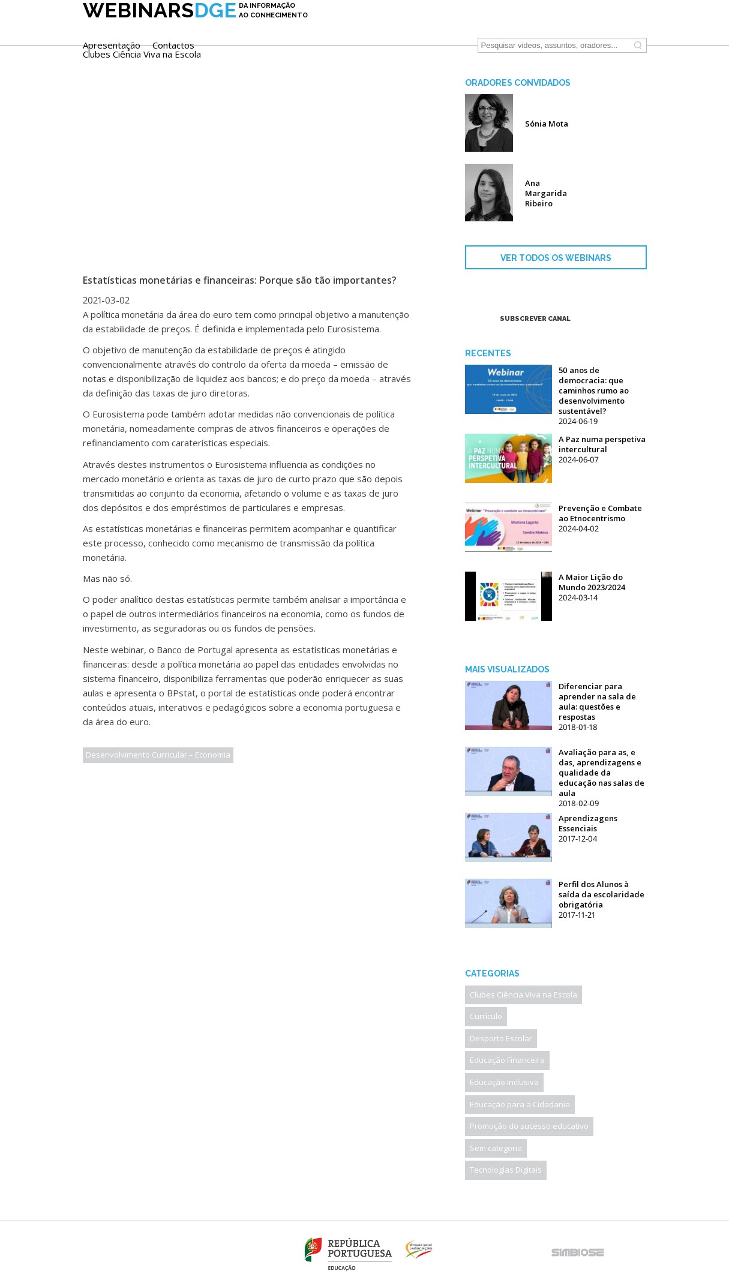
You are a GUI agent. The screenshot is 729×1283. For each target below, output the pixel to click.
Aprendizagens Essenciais (588, 823)
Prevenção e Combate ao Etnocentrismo (600, 513)
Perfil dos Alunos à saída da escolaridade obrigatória (601, 894)
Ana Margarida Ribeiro (546, 193)
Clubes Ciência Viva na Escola (378, 35)
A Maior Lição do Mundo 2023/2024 (592, 582)
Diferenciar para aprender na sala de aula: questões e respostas (597, 701)
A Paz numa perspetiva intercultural (602, 444)
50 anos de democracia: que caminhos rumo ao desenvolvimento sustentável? (594, 390)
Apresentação (348, 26)
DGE (195, 28)
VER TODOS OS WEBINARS (555, 258)
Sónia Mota (546, 123)
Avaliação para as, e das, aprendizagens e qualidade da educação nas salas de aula (601, 772)
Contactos (410, 26)
